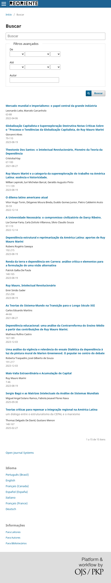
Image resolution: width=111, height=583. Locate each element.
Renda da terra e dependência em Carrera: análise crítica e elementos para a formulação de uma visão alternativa (54, 263)
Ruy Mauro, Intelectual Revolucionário (31, 285)
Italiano (10, 497)
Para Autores (13, 537)
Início (9, 14)
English (10, 480)
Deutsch (11, 509)
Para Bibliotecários (16, 543)
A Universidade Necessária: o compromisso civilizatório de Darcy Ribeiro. (54, 217)
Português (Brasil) (17, 474)
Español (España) (17, 492)
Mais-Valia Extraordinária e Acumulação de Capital (39, 373)
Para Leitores (13, 532)
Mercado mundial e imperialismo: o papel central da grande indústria (51, 106)
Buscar (98, 93)
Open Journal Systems (20, 452)
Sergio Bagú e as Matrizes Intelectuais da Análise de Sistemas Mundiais (52, 393)
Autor (13, 75)
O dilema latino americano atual (27, 197)
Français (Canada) (17, 486)
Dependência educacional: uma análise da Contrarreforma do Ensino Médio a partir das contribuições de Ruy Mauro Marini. (55, 327)
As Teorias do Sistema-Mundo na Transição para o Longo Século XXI (50, 305)
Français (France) (17, 503)
